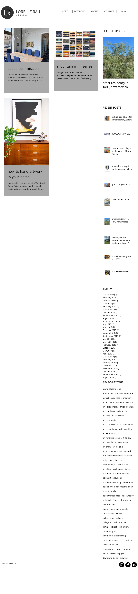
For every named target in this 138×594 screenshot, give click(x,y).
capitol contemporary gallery (116, 509)
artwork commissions (113, 455)
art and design (127, 406)
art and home (109, 411)
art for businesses (111, 438)
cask (105, 513)
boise (127, 469)
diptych (120, 553)
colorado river (120, 522)
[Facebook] (128, 564)
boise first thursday (123, 486)
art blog (106, 415)
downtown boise (110, 558)
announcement (117, 402)
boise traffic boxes (111, 495)
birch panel (118, 469)
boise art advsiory (121, 473)
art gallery (126, 438)
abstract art (108, 393)
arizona (129, 402)
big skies (107, 469)
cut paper (127, 549)
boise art (107, 473)
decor (105, 553)
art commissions (110, 424)
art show (107, 446)
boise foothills (109, 491)
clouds (111, 513)
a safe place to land (112, 389)
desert (113, 553)
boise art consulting (112, 482)
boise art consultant (112, 477)
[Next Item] (129, 58)
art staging (118, 446)
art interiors (123, 442)
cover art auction (111, 544)
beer (111, 460)
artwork (127, 451)
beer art (119, 460)
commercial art (110, 526)
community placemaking (114, 535)
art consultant (126, 424)
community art (109, 531)
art (104, 406)
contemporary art (111, 540)
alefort (106, 398)
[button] (80, 11)
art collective (118, 415)
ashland (128, 455)
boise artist (128, 482)
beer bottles (122, 464)
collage (119, 518)
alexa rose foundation (121, 398)
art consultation (110, 429)
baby (105, 460)
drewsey (124, 558)
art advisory (112, 406)
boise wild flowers (111, 500)
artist (119, 451)
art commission (110, 420)
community (124, 526)
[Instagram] (121, 564)
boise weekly (127, 495)
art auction (122, 411)
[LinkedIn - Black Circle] (134, 564)
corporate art (127, 540)
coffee (119, 513)
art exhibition (109, 433)
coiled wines (108, 518)
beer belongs (109, 464)
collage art (108, 522)
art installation (109, 442)
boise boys (108, 486)
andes (105, 402)
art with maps (109, 451)
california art (109, 504)
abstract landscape (124, 393)
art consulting (125, 429)
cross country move (112, 549)
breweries (126, 500)
